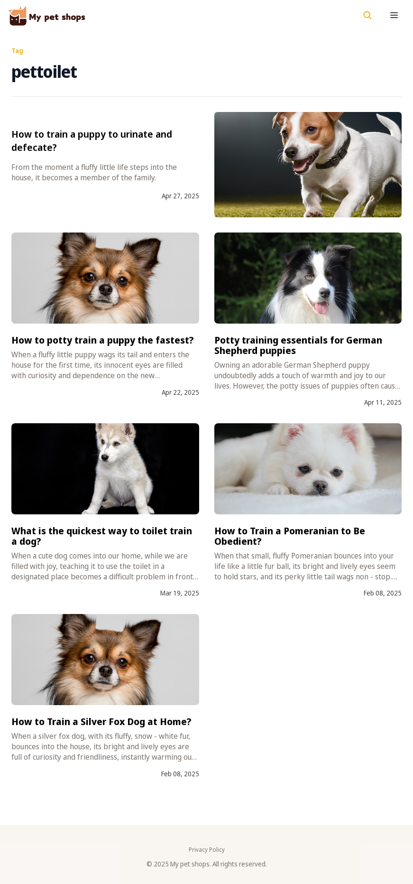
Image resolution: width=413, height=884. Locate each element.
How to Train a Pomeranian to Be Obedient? (289, 536)
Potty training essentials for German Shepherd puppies (298, 345)
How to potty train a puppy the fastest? (102, 340)
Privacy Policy (207, 850)
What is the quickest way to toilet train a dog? (101, 536)
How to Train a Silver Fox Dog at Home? (101, 721)
